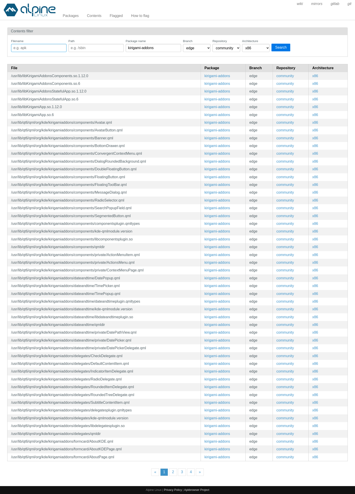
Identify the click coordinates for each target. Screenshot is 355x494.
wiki (300, 4)
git (349, 4)
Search (281, 47)
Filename (17, 41)
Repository (219, 41)
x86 (315, 76)
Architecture (250, 41)
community (285, 76)
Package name (136, 41)
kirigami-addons (217, 76)
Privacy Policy (173, 490)
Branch (187, 41)
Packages (71, 16)
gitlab (335, 4)
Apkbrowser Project (196, 490)
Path (71, 41)
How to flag (140, 16)
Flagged (116, 16)
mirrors (316, 4)
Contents (94, 16)
